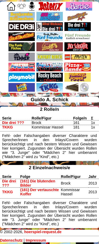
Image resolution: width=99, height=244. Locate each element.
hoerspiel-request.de (43, 232)
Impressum (36, 240)
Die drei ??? (13, 123)
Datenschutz (11, 240)
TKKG (7, 127)
